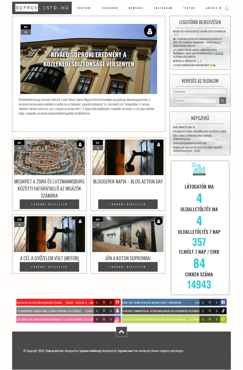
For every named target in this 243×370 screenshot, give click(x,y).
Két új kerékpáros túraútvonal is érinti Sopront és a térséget (49, 311)
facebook (110, 8)
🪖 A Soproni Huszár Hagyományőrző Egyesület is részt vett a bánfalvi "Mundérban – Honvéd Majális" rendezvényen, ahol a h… (197, 42)
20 (19, 148)
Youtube (84, 8)
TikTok (189, 8)
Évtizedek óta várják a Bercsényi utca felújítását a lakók (199, 131)
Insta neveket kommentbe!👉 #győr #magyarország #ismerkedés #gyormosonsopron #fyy (169, 311)
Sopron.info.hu (54, 350)
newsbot (136, 8)
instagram (163, 8)
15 (98, 148)
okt (98, 142)
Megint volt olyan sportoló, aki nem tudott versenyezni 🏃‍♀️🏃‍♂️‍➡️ (199, 33)
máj (26, 27)
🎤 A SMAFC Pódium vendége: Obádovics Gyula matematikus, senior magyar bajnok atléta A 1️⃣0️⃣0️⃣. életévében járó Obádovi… (198, 53)
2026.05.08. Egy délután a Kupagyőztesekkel (39, 302)
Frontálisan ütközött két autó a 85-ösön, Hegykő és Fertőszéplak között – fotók (197, 149)
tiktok (223, 310)
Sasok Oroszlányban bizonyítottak (189, 143)
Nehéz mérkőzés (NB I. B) (184, 127)
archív (212, 8)
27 (19, 224)
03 (25, 32)
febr (19, 219)
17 (98, 224)
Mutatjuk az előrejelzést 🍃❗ (187, 61)
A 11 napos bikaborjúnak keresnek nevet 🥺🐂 (194, 65)
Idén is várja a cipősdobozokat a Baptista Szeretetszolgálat (192, 137)
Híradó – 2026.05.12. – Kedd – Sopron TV (88, 302)
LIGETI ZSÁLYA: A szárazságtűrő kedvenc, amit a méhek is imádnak (154, 319)
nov (98, 219)
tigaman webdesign (90, 350)
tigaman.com (125, 350)
